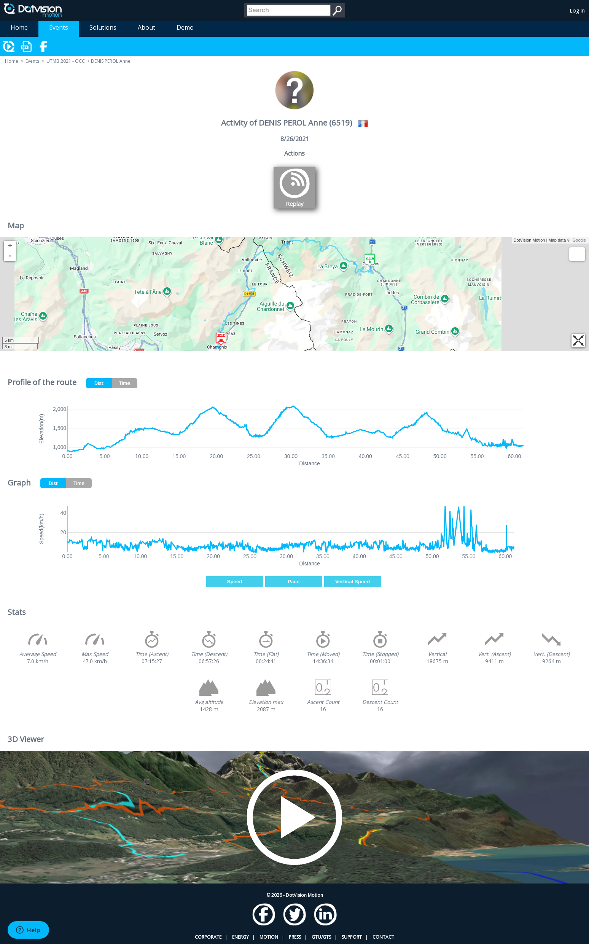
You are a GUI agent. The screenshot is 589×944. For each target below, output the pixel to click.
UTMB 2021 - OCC (65, 61)
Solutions (102, 27)
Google (579, 240)
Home (19, 27)
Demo (185, 27)
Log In (577, 10)
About (146, 27)
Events (58, 27)
